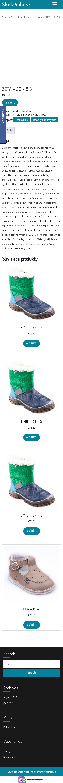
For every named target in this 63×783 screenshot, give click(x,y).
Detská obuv (16, 17)
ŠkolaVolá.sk (16, 4)
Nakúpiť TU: (10, 102)
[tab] (55, 4)
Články (7, 751)
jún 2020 (8, 703)
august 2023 (10, 697)
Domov (5, 17)
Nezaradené (9, 757)
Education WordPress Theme (22, 771)
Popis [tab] (9, 130)
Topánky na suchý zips (34, 17)
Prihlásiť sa (9, 727)
